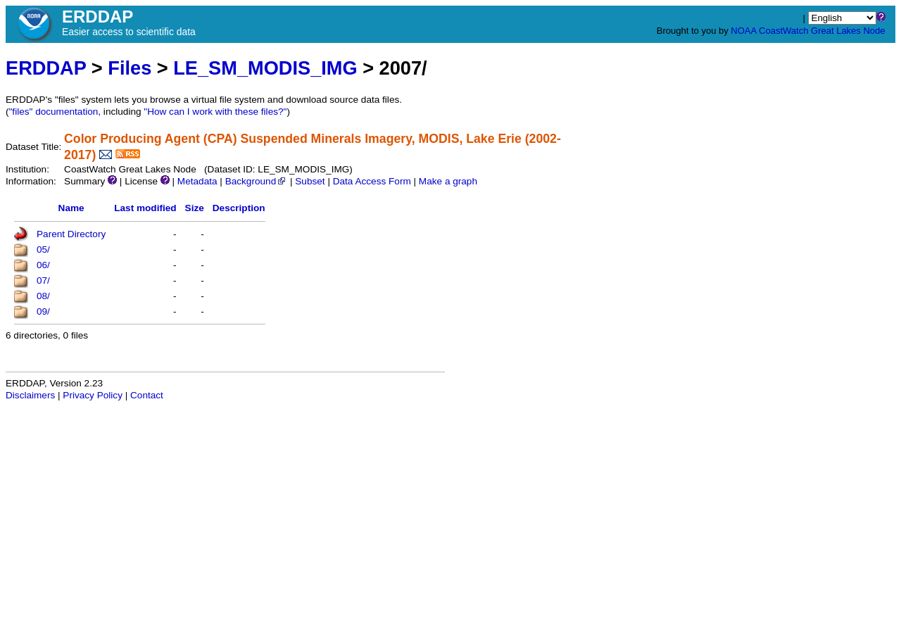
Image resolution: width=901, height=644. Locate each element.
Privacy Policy (92, 395)
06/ (43, 265)
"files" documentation (54, 111)
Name (71, 208)
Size (194, 208)
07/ (43, 280)
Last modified (145, 208)
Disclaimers (30, 395)
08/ (43, 296)
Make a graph (448, 181)
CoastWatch (783, 30)
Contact (146, 395)
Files (129, 68)
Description (239, 208)
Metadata (197, 181)
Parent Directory (71, 234)
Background (256, 181)
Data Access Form (372, 181)
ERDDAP (46, 68)
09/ (43, 311)
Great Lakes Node (848, 30)
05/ (43, 249)
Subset (310, 181)
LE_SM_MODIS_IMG (265, 68)
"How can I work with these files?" (215, 111)
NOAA (743, 30)
